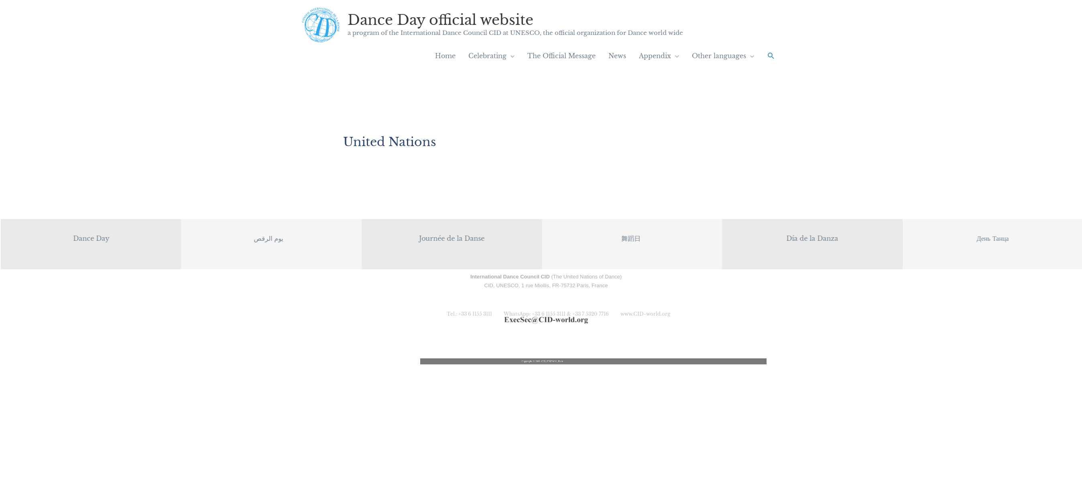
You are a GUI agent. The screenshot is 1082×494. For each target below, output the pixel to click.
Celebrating (487, 56)
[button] (771, 56)
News (617, 56)
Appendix (655, 56)
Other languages (719, 56)
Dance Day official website (440, 19)
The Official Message (561, 56)
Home (445, 56)
